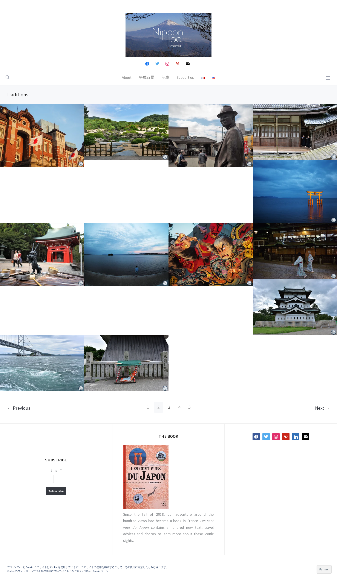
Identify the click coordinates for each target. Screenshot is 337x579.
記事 (165, 77)
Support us (185, 77)
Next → (322, 408)
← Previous (18, 408)
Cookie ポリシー (102, 571)
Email (56, 470)
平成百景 (146, 77)
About (127, 77)
